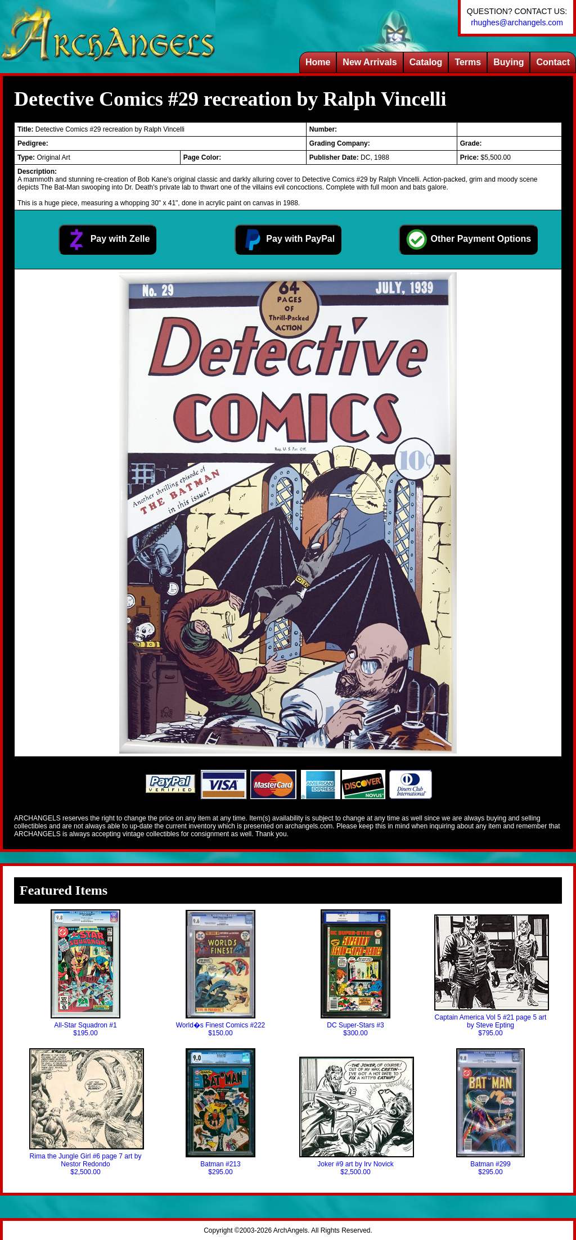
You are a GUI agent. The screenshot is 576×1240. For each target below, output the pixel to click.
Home (317, 62)
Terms (467, 62)
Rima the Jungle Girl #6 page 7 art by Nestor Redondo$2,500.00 (85, 1112)
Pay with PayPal (288, 239)
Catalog (426, 62)
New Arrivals (370, 62)
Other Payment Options (468, 239)
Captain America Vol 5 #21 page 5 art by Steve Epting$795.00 (490, 975)
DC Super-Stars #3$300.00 (355, 973)
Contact (553, 62)
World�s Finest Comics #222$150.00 (221, 973)
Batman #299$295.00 (490, 1112)
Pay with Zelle (107, 239)
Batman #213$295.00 (220, 1112)
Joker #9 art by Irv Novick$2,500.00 (355, 1116)
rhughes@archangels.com (517, 22)
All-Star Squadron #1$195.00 (85, 973)
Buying (508, 62)
